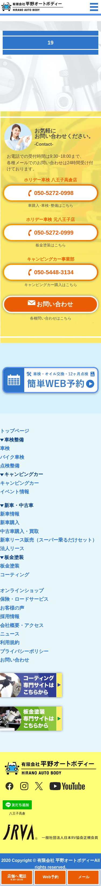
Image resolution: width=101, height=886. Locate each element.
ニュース (9, 634)
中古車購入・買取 (19, 531)
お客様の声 (12, 608)
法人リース (12, 548)
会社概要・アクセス (22, 625)
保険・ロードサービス (24, 599)
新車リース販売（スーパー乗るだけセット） (48, 540)
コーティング (14, 574)
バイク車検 (12, 457)
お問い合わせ (14, 660)
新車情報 (9, 514)
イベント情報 (14, 491)
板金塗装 (9, 566)
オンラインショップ (22, 590)
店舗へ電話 (16, 877)
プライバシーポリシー (24, 651)
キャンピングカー (19, 483)
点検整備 (9, 465)
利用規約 (9, 642)
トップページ (14, 431)
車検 (5, 448)
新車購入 (9, 522)
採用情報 (9, 616)
